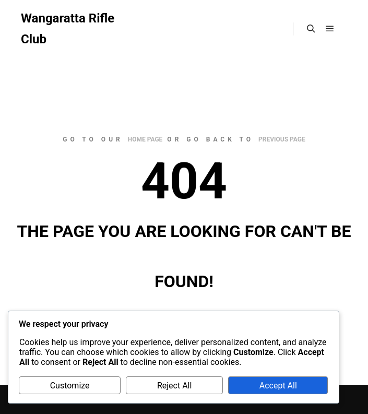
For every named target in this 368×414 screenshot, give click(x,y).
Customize (70, 386)
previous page (281, 139)
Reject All (174, 386)
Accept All (278, 386)
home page (145, 139)
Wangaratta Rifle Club (67, 28)
